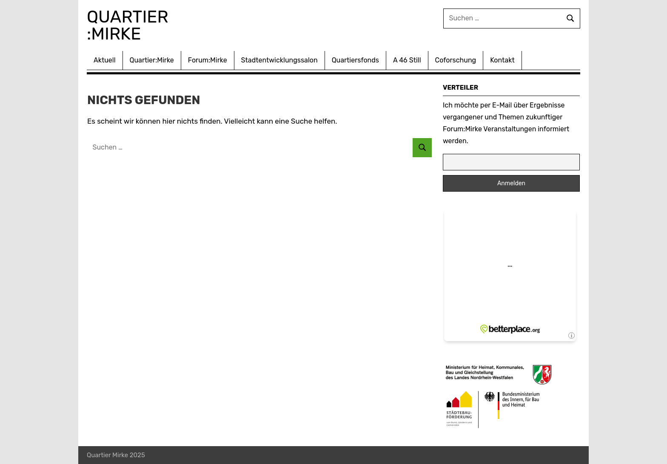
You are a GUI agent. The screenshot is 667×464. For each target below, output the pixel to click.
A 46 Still (407, 60)
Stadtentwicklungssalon (279, 60)
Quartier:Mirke (152, 60)
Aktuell (105, 60)
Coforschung (455, 60)
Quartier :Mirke (130, 25)
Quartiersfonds (355, 60)
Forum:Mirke (207, 60)
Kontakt (502, 60)
